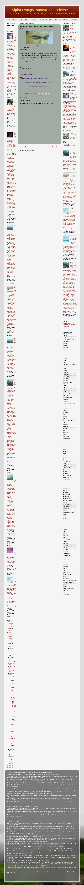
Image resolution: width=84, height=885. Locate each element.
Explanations (73, 19)
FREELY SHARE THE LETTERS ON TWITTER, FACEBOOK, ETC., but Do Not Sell (44, 19)
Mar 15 (13, 735)
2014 (9, 641)
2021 (9, 628)
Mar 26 (13, 687)
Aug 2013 (12, 657)
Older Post (55, 147)
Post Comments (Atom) (32, 150)
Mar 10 (13, 741)
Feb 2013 (12, 749)
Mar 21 (13, 724)
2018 (9, 632)
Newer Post (24, 147)
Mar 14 (13, 738)
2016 (9, 636)
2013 (9, 643)
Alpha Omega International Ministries (42, 10)
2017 (9, 634)
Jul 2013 (12, 661)
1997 (9, 763)
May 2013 (12, 666)
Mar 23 (13, 694)
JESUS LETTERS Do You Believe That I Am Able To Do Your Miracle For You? (70, 137)
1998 (9, 761)
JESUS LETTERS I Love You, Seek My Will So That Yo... (13, 702)
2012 (9, 756)
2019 (9, 630)
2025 (9, 623)
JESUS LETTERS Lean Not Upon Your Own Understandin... (13, 715)
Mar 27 (13, 683)
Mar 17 (13, 731)
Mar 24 (13, 690)
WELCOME (15, 19)
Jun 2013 (12, 663)
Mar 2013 (12, 673)
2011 (9, 759)
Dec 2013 (12, 645)
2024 (9, 626)
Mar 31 (13, 676)
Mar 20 (13, 728)
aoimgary (27, 93)
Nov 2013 (12, 648)
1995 (9, 767)
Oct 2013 (12, 652)
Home (8, 19)
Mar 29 (13, 680)
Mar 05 (13, 745)
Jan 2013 (12, 752)
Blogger (45, 878)
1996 (9, 765)
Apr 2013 (12, 670)
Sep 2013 (12, 654)
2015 (9, 638)
